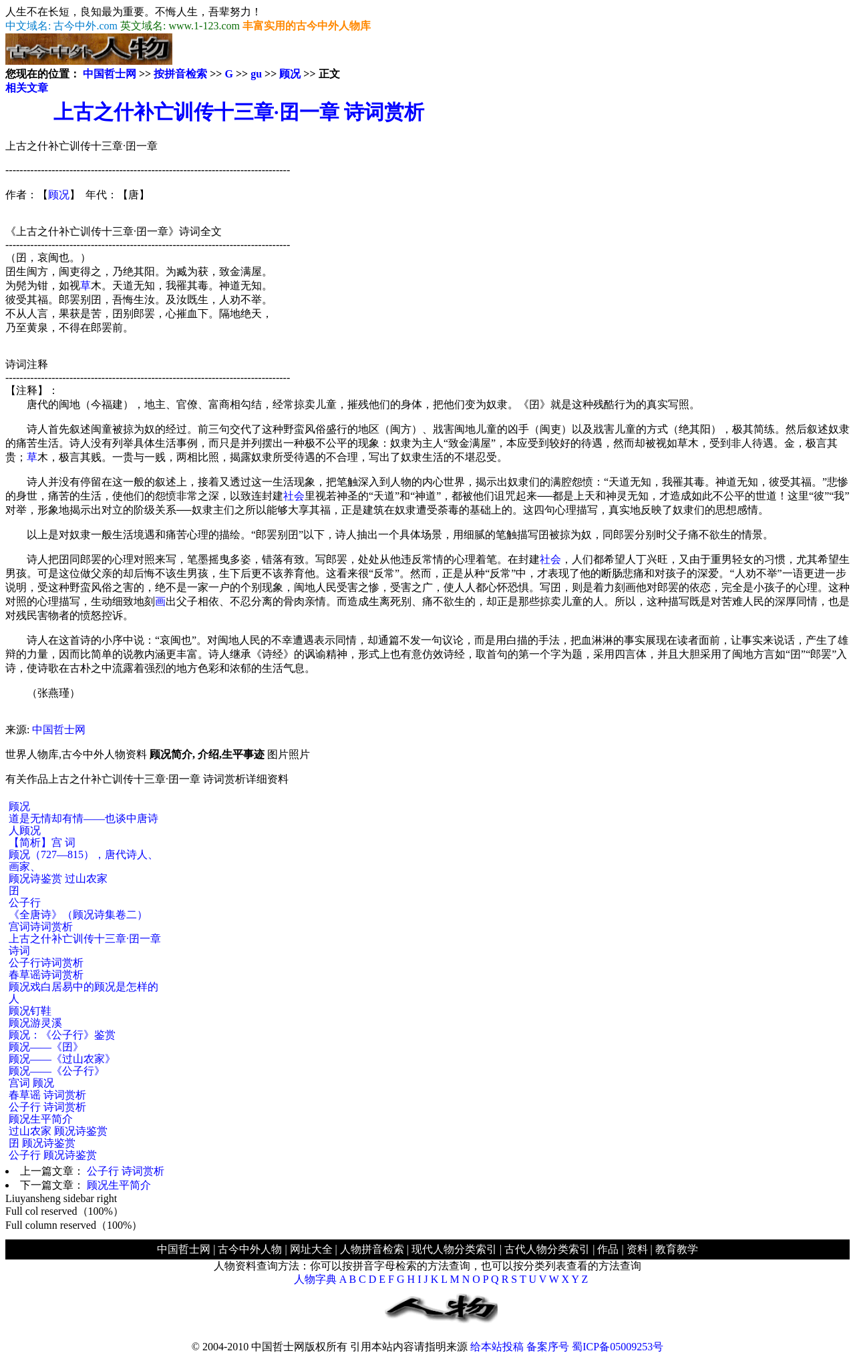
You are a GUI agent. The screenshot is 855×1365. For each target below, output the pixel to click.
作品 (608, 1249)
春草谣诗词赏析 (46, 974)
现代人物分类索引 (454, 1249)
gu (256, 73)
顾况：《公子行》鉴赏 (62, 1034)
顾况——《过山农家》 (62, 1058)
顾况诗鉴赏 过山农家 (58, 878)
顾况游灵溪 (35, 1022)
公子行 (25, 902)
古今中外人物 (250, 1249)
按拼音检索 (180, 73)
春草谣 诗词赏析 (47, 1095)
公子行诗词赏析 (46, 962)
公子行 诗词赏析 (47, 1107)
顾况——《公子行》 (57, 1071)
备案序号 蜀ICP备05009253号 (594, 1346)
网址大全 (311, 1249)
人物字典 (315, 1279)
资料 (637, 1249)
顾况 (290, 73)
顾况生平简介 (41, 1119)
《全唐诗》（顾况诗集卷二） (78, 914)
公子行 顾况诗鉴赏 (53, 1155)
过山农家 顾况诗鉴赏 (58, 1131)
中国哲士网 (109, 73)
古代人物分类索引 (547, 1249)
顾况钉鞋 (30, 1010)
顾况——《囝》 (46, 1046)
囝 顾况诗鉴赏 (42, 1143)
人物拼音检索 (372, 1249)
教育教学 (676, 1249)
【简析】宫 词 (42, 842)
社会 (294, 496)
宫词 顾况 (31, 1083)
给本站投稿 (497, 1346)
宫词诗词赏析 (41, 926)
